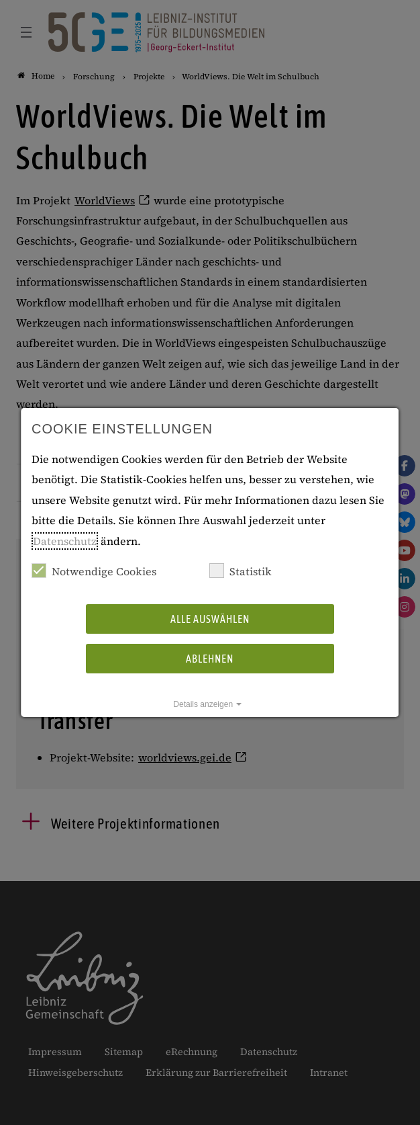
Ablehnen (209, 659)
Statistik (240, 571)
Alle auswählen (210, 619)
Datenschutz (65, 541)
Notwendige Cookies (94, 571)
